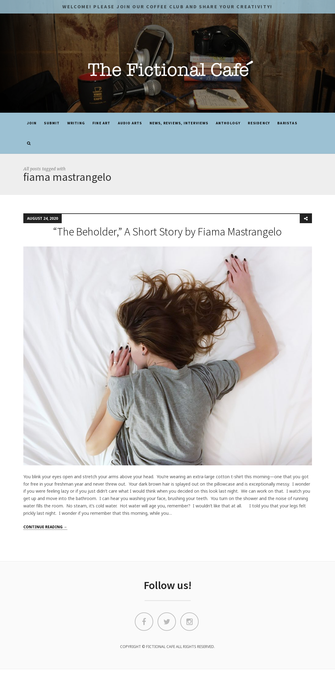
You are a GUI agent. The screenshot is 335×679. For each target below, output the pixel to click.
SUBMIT (52, 123)
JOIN (32, 123)
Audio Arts (130, 123)
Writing (76, 123)
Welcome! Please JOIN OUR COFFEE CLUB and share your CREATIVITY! (167, 6)
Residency (259, 123)
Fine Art (101, 123)
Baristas (287, 123)
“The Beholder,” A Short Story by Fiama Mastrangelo (167, 232)
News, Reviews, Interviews (179, 123)
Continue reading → (45, 527)
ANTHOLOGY (228, 123)
